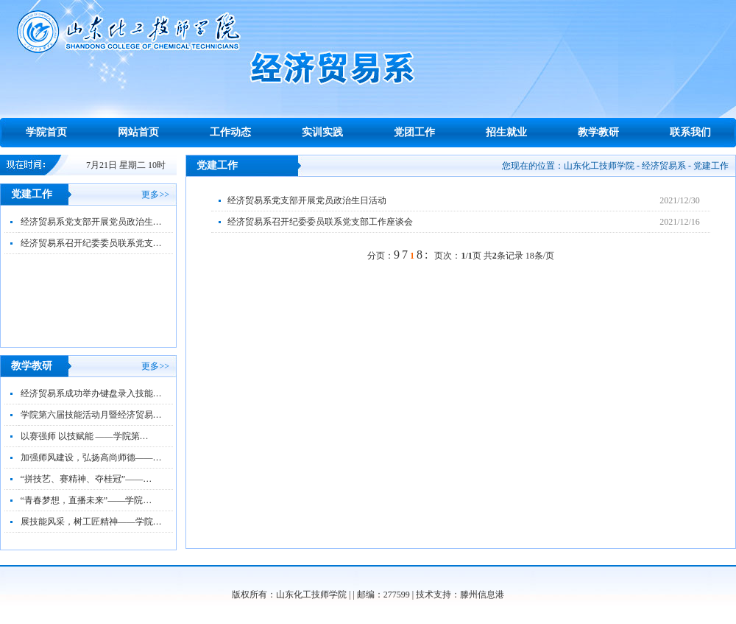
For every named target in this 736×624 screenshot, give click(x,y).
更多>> (155, 194)
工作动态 (230, 132)
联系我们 (690, 132)
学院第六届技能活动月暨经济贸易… (91, 415)
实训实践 (322, 132)
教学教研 (598, 132)
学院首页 (46, 132)
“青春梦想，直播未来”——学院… (86, 500)
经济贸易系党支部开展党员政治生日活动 (306, 200)
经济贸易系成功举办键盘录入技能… (91, 393)
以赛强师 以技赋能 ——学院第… (85, 436)
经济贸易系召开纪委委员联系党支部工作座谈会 (320, 222)
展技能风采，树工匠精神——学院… (91, 521)
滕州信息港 (482, 594)
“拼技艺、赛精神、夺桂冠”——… (86, 479)
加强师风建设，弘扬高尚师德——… (91, 457)
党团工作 (414, 132)
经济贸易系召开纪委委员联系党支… (91, 243)
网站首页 (138, 132)
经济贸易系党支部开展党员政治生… (91, 222)
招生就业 (506, 132)
